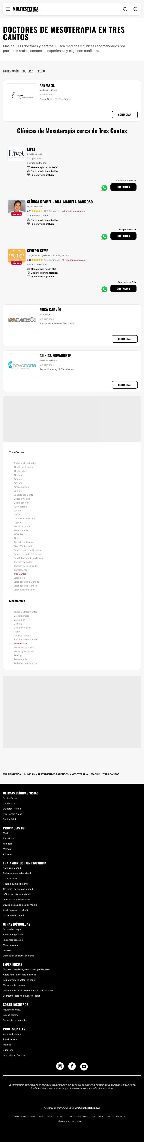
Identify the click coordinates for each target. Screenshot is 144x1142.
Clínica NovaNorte (55, 355)
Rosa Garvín (50, 309)
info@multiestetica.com (87, 1107)
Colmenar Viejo (22, 502)
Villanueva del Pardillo (25, 585)
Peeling (18, 655)
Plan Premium (10, 1039)
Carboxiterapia (21, 615)
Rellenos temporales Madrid (17, 873)
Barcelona (8, 838)
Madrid (6, 833)
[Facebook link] (72, 1067)
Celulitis (18, 623)
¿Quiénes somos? (12, 1009)
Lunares (7, 950)
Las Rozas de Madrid (24, 518)
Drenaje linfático (22, 635)
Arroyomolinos (21, 486)
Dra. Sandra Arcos (12, 814)
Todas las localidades (25, 463)
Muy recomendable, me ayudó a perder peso (26, 969)
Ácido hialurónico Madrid (16, 910)
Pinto (16, 538)
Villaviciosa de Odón (24, 589)
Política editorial (116, 1116)
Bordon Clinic (10, 819)
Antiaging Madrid (12, 868)
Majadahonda (21, 530)
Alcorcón (18, 475)
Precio (41, 71)
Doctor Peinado (11, 798)
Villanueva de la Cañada (26, 581)
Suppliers (8, 1049)
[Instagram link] (60, 1067)
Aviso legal (98, 1116)
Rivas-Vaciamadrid (23, 546)
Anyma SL (47, 85)
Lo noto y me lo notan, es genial (19, 979)
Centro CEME (37, 250)
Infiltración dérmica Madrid (17, 894)
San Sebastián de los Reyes (28, 558)
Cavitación (19, 619)
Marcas (7, 1044)
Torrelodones (20, 569)
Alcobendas (20, 471)
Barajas (18, 490)
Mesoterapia (20, 643)
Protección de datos (25, 1116)
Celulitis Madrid (11, 878)
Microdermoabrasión (24, 647)
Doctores (28, 71)
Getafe (17, 510)
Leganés (18, 522)
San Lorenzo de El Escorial (27, 554)
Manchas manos (11, 945)
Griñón (17, 514)
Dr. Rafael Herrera (12, 808)
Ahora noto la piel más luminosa (19, 974)
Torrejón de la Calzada (25, 566)
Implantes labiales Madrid (16, 899)
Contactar (124, 114)
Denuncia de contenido (15, 1020)
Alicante (7, 854)
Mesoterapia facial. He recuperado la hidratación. (29, 990)
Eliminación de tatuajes (26, 639)
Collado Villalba (22, 498)
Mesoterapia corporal (14, 985)
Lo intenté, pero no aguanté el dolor (21, 995)
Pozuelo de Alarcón (24, 542)
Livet (31, 149)
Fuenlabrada (20, 506)
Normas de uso (46, 1116)
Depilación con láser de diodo (18, 955)
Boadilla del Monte (23, 494)
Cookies (61, 1116)
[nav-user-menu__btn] (135, 9)
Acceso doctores (12, 1034)
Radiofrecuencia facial (25, 663)
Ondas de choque (12, 929)
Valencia (7, 843)
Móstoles (18, 534)
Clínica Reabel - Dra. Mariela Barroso (60, 202)
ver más (65, 255)
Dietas (17, 631)
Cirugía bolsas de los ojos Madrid (20, 904)
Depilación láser (22, 627)
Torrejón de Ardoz (23, 562)
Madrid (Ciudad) (22, 526)
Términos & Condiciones (70, 1121)
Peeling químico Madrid (15, 883)
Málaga (7, 849)
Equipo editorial (11, 1014)
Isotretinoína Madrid (13, 915)
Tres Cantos (20, 573)
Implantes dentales (13, 939)
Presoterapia (20, 659)
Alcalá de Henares (23, 467)
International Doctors (14, 1055)
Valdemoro (19, 577)
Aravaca (18, 483)
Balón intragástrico (13, 934)
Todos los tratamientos (25, 611)
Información (11, 71)
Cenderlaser (9, 803)
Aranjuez (18, 479)
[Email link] (84, 1066)
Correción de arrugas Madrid (18, 889)
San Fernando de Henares (27, 550)
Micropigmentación (24, 651)
